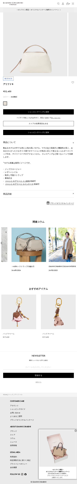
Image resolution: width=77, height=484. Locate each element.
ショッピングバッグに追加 (38, 112)
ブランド (13, 431)
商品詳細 (38, 194)
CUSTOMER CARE (17, 401)
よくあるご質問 (16, 416)
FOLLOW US (15, 474)
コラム (12, 438)
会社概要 (13, 467)
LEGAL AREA (15, 452)
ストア (12, 435)
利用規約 (13, 457)
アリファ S (18, 395)
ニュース (13, 442)
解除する (38, 382)
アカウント (14, 406)
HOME (5, 395)
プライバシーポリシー (18, 464)
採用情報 (13, 445)
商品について (38, 142)
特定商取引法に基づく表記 (20, 460)
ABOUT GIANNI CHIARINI (20, 426)
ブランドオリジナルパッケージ (22, 420)
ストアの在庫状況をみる (38, 123)
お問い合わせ (15, 413)
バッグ (11, 395)
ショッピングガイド (17, 409)
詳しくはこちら (55, 118)
